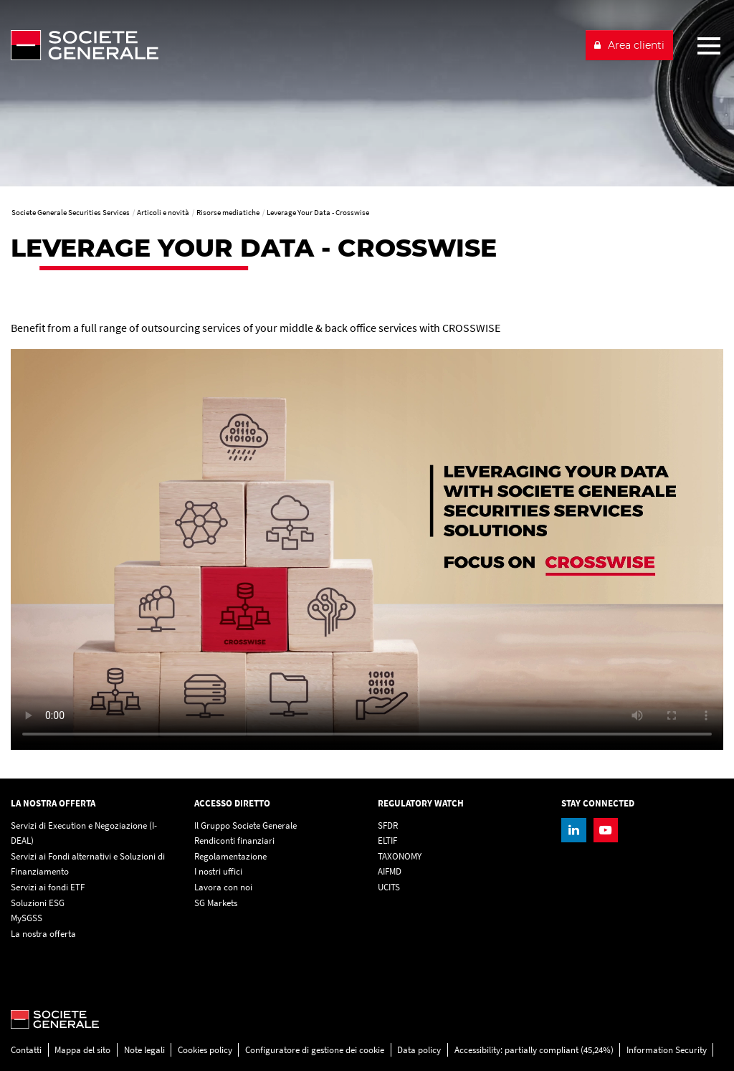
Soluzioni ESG (38, 903)
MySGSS (26, 918)
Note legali (144, 1050)
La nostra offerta (43, 934)
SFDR (388, 825)
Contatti (26, 1050)
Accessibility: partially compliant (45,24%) (534, 1050)
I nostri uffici (218, 871)
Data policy (419, 1050)
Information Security (666, 1050)
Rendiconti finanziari (234, 840)
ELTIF (387, 840)
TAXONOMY (399, 856)
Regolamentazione (230, 856)
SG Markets (215, 903)
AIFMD (389, 871)
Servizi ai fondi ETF (48, 887)
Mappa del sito (82, 1050)
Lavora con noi (223, 887)
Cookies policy (205, 1050)
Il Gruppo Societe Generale (245, 825)
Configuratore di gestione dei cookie (314, 1050)
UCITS (389, 887)
